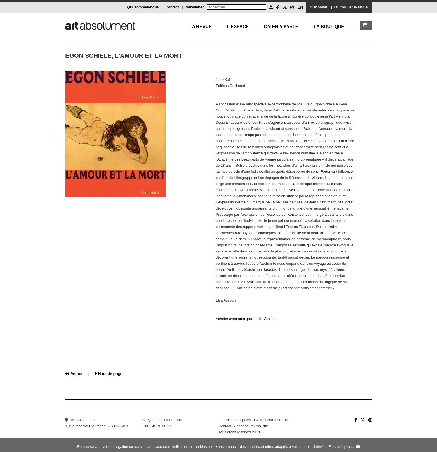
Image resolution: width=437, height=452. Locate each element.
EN (300, 7)
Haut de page (108, 373)
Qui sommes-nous (143, 7)
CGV (258, 420)
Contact (172, 7)
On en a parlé (281, 26)
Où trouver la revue (351, 7)
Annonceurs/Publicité (251, 426)
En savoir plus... (341, 446)
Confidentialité (276, 420)
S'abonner (318, 7)
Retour (74, 373)
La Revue (200, 26)
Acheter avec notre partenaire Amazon (247, 319)
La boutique (329, 26)
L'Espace (238, 26)
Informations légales (235, 420)
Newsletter (195, 7)
